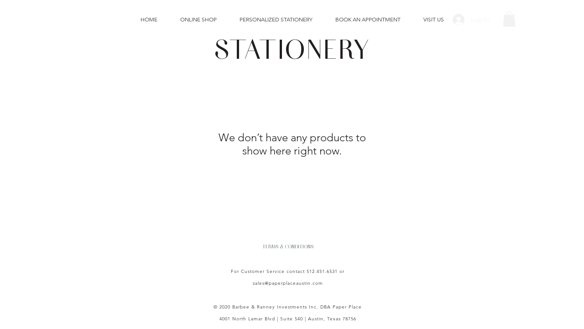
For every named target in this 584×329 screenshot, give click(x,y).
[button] (509, 18)
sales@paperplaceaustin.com (288, 283)
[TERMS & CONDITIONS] (288, 246)
